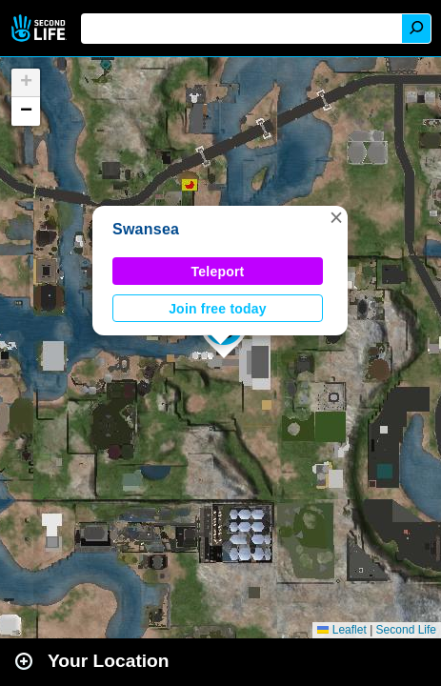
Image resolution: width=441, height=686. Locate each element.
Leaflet (341, 629)
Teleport (218, 271)
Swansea (145, 229)
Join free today (218, 308)
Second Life (40, 28)
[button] (336, 217)
